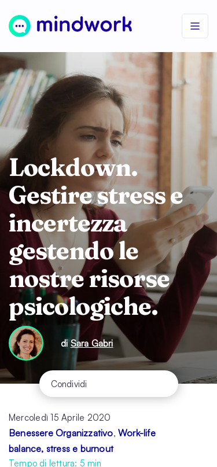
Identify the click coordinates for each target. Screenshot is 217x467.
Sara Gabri (92, 343)
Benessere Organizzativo (61, 433)
